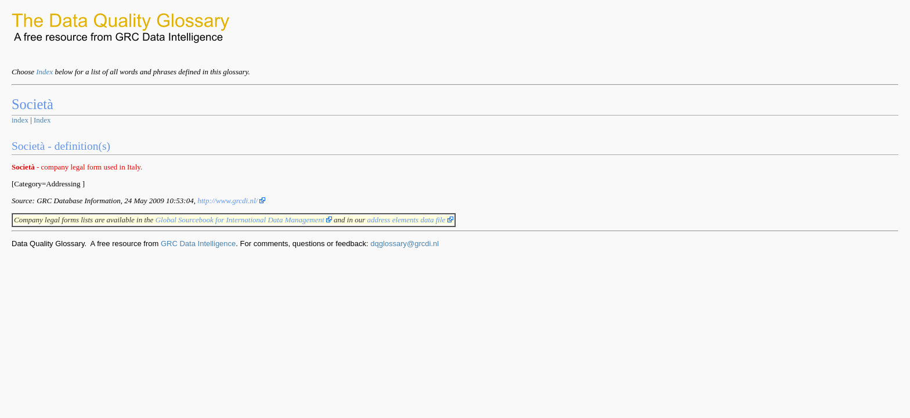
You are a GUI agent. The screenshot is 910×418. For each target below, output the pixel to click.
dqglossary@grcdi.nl (404, 243)
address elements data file (410, 219)
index (20, 120)
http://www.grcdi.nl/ (231, 200)
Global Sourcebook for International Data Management (244, 219)
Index (44, 71)
